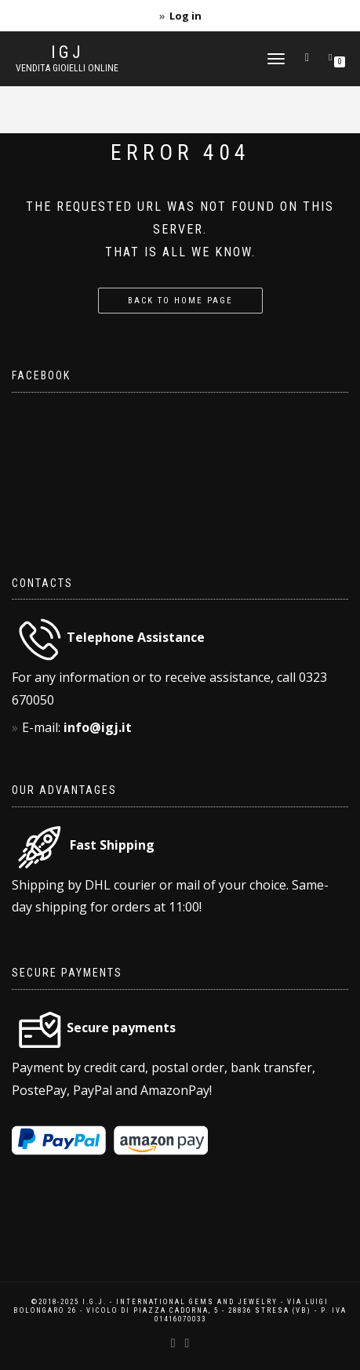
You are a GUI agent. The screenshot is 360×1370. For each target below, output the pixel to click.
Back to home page (180, 300)
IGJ (67, 52)
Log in (185, 16)
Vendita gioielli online (67, 68)
